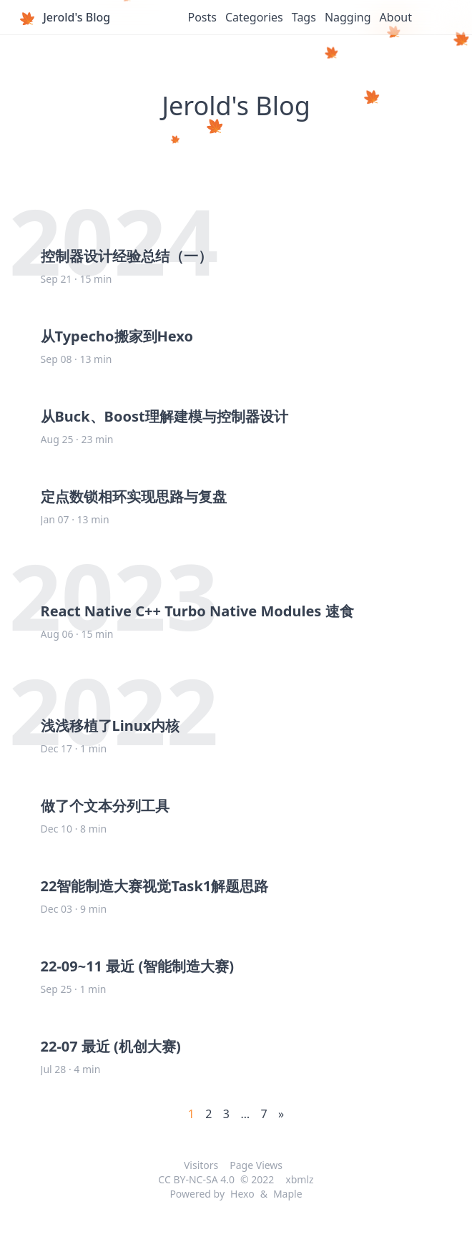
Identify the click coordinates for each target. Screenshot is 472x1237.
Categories (254, 17)
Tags (304, 17)
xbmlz (299, 1179)
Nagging (348, 17)
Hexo (242, 1193)
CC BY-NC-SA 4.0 (196, 1179)
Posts (201, 17)
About (396, 17)
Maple (288, 1193)
